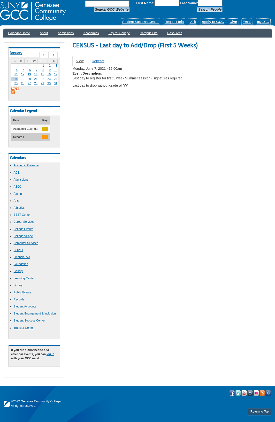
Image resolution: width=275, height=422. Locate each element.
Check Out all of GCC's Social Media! (268, 393)
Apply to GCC (213, 22)
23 (49, 79)
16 (49, 74)
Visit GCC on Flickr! (256, 393)
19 (22, 79)
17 (55, 74)
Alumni (18, 193)
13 (29, 74)
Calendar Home (19, 33)
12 (22, 74)
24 (55, 79)
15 (42, 74)
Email (247, 22)
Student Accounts (25, 306)
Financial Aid (22, 257)
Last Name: (189, 3)
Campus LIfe (149, 33)
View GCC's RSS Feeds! (262, 393)
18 (15, 79)
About (44, 33)
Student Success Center (140, 22)
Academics (91, 33)
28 (35, 83)
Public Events (22, 292)
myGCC (263, 22)
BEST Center (22, 214)
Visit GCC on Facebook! (232, 393)
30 (49, 83)
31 (55, 83)
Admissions (66, 33)
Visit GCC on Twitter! (238, 393)
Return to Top (260, 411)
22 (42, 79)
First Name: (145, 3)
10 (55, 70)
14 (35, 74)
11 (15, 74)
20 (29, 79)
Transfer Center (24, 328)
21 (35, 79)
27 (29, 83)
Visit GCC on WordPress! (250, 393)
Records (19, 299)
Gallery (18, 271)
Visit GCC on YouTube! (244, 393)
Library (18, 285)
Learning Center (24, 278)
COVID (18, 250)
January (16, 53)
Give (233, 22)
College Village (23, 236)
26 (22, 83)
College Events (23, 229)
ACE (17, 172)
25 (15, 83)
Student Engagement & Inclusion (35, 313)
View (81, 62)
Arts (16, 200)
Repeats (98, 61)
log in (50, 354)
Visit (193, 22)
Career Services (24, 221)
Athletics (19, 207)
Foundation (21, 264)
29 (42, 83)
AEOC (18, 186)
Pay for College (119, 33)
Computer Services (26, 243)
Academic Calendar (26, 165)
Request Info (174, 22)
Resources (174, 33)
